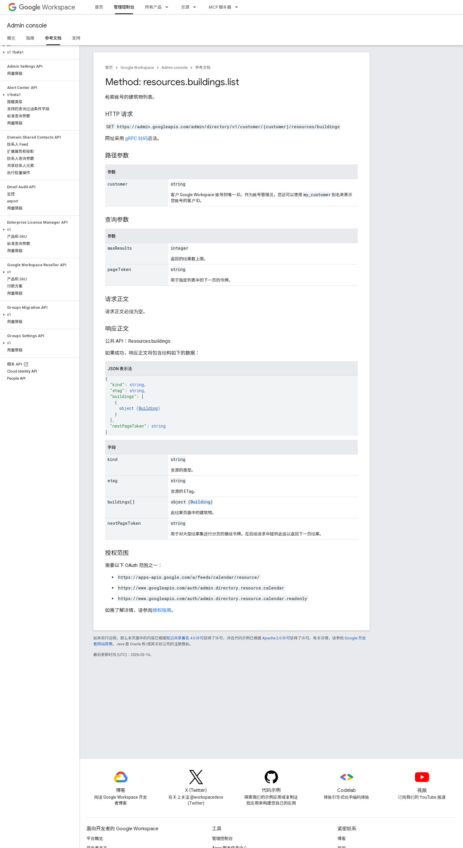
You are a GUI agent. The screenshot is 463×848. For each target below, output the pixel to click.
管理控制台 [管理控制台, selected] (124, 7)
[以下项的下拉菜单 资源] (196, 7)
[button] (38, 45)
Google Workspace (137, 67)
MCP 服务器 (220, 7)
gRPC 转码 (136, 138)
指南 (30, 38)
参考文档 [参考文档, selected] (53, 38)
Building (148, 408)
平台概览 (95, 838)
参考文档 (203, 67)
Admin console (27, 25)
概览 (11, 38)
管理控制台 (222, 838)
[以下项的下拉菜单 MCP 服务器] (238, 7)
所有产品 (153, 7)
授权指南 (161, 610)
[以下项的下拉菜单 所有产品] (169, 7)
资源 (185, 7)
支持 (76, 38)
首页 (99, 7)
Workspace (47, 7)
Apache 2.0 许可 (276, 638)
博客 (342, 838)
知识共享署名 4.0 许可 (185, 638)
